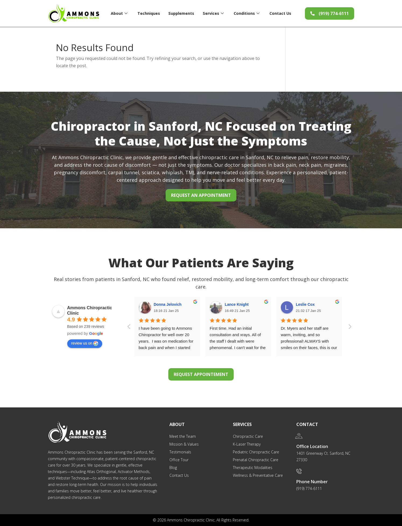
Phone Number (312, 482)
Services (212, 13)
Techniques (148, 13)
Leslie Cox (305, 304)
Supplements (181, 13)
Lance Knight (237, 304)
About (118, 13)
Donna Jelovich (168, 304)
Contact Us (280, 13)
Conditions (246, 13)
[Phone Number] (299, 471)
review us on (84, 343)
